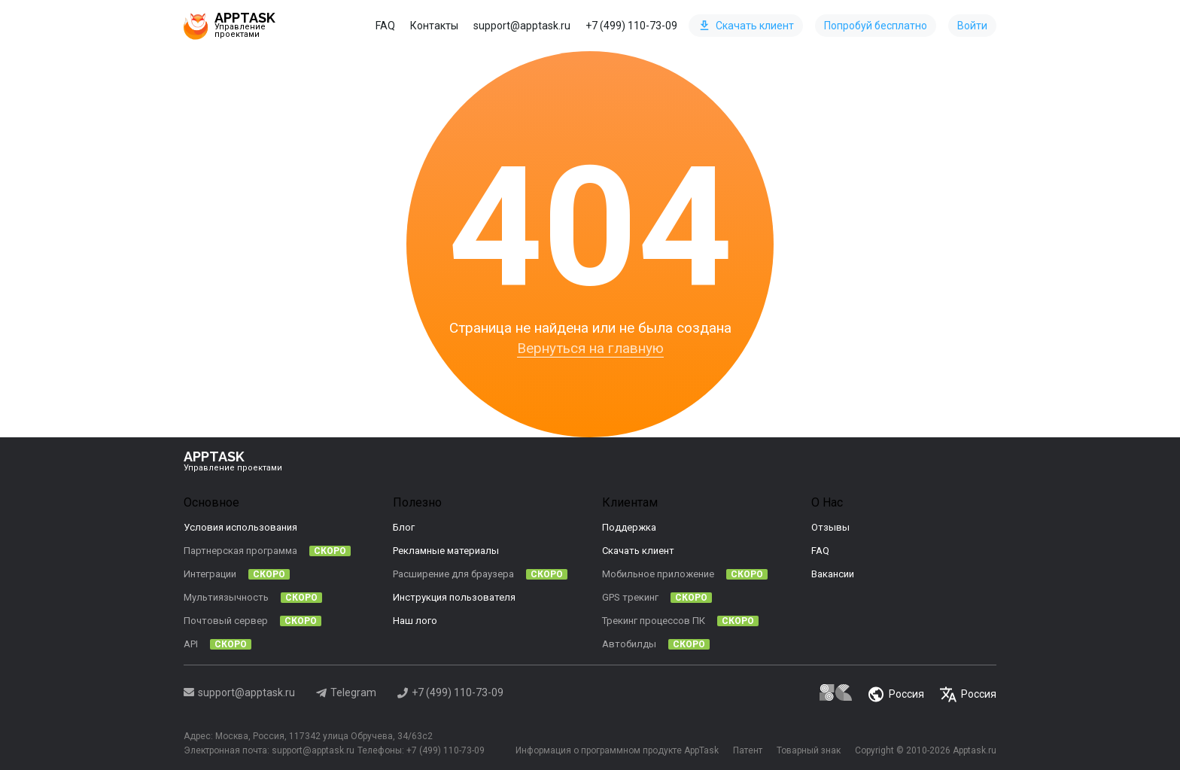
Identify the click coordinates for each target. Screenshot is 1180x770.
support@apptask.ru (521, 26)
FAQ (385, 26)
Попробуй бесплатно (875, 26)
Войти (972, 26)
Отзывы (830, 527)
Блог (404, 527)
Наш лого (415, 620)
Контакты (434, 26)
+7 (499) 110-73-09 (631, 26)
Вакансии (832, 574)
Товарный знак (807, 749)
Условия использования (240, 527)
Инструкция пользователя (454, 597)
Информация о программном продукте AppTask (612, 749)
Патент (744, 749)
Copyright (874, 749)
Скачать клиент (747, 26)
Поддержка (629, 527)
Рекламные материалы (446, 550)
